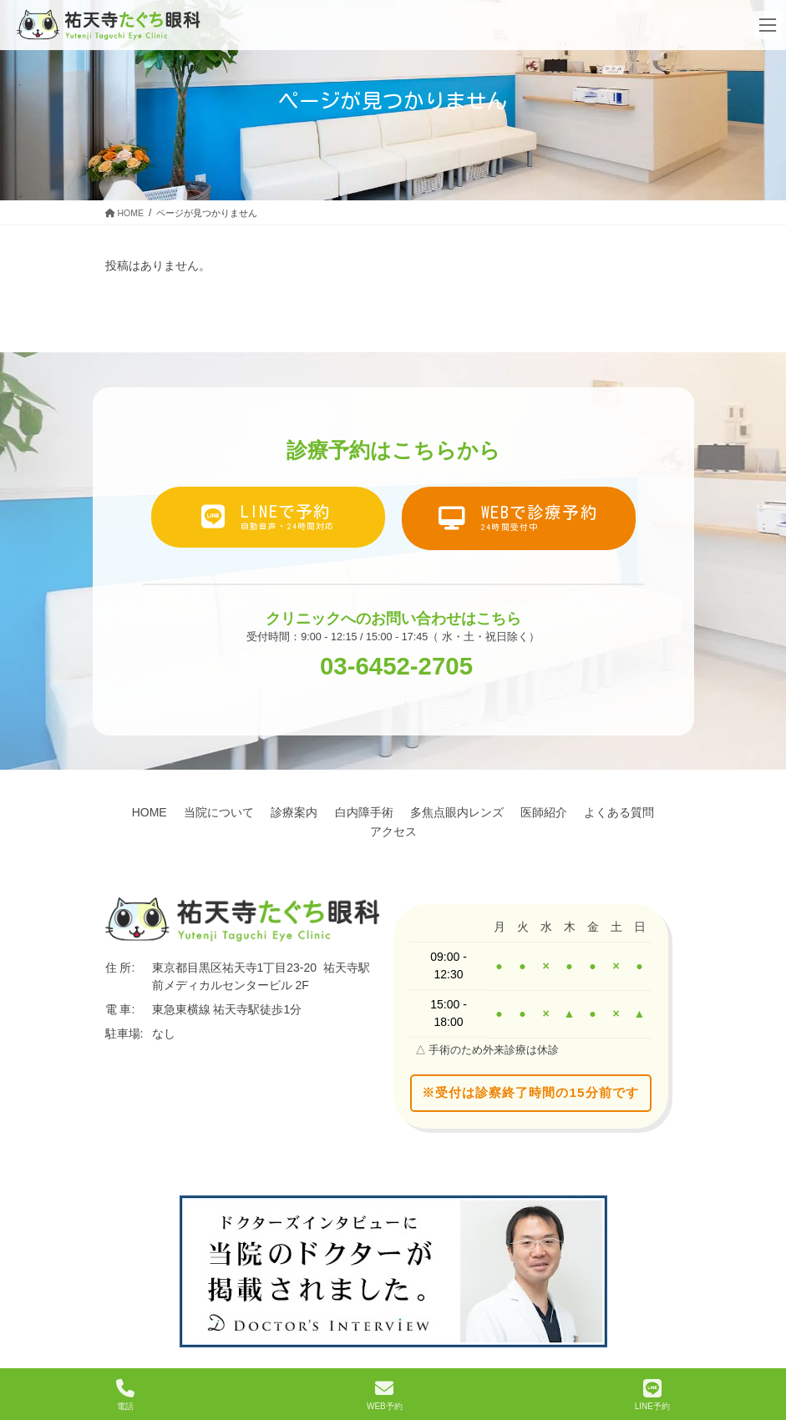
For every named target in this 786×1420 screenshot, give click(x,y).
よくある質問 (358, 831)
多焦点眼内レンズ (510, 812)
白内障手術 (411, 812)
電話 (125, 1395)
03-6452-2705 (396, 665)
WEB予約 (385, 1395)
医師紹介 (604, 812)
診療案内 (335, 812)
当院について (253, 812)
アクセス (440, 831)
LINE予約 (652, 1395)
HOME (177, 812)
